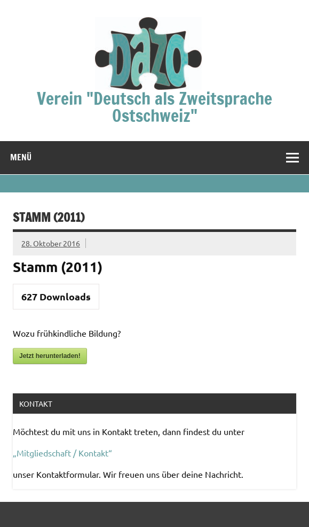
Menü (20, 157)
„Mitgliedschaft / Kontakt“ (62, 452)
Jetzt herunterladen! (50, 356)
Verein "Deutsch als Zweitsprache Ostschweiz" (154, 107)
